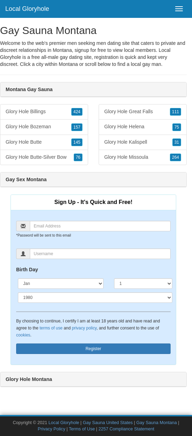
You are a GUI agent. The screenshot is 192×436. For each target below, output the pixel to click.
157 (76, 127)
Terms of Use (82, 429)
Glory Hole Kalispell (142, 142)
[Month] (61, 283)
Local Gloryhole (27, 8)
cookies (23, 335)
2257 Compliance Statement (126, 429)
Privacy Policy (51, 429)
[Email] (100, 226)
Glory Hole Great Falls (142, 112)
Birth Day (27, 269)
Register (93, 348)
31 (176, 142)
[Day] (143, 283)
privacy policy (84, 328)
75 (176, 127)
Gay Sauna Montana (156, 422)
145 (76, 142)
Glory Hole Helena (142, 127)
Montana (68, 64)
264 (175, 157)
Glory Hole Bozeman (44, 127)
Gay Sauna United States (108, 422)
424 (76, 111)
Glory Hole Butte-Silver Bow (44, 157)
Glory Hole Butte (44, 142)
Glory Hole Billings (44, 112)
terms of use (51, 328)
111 (175, 111)
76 (78, 157)
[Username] (100, 253)
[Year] (95, 297)
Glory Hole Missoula (142, 157)
